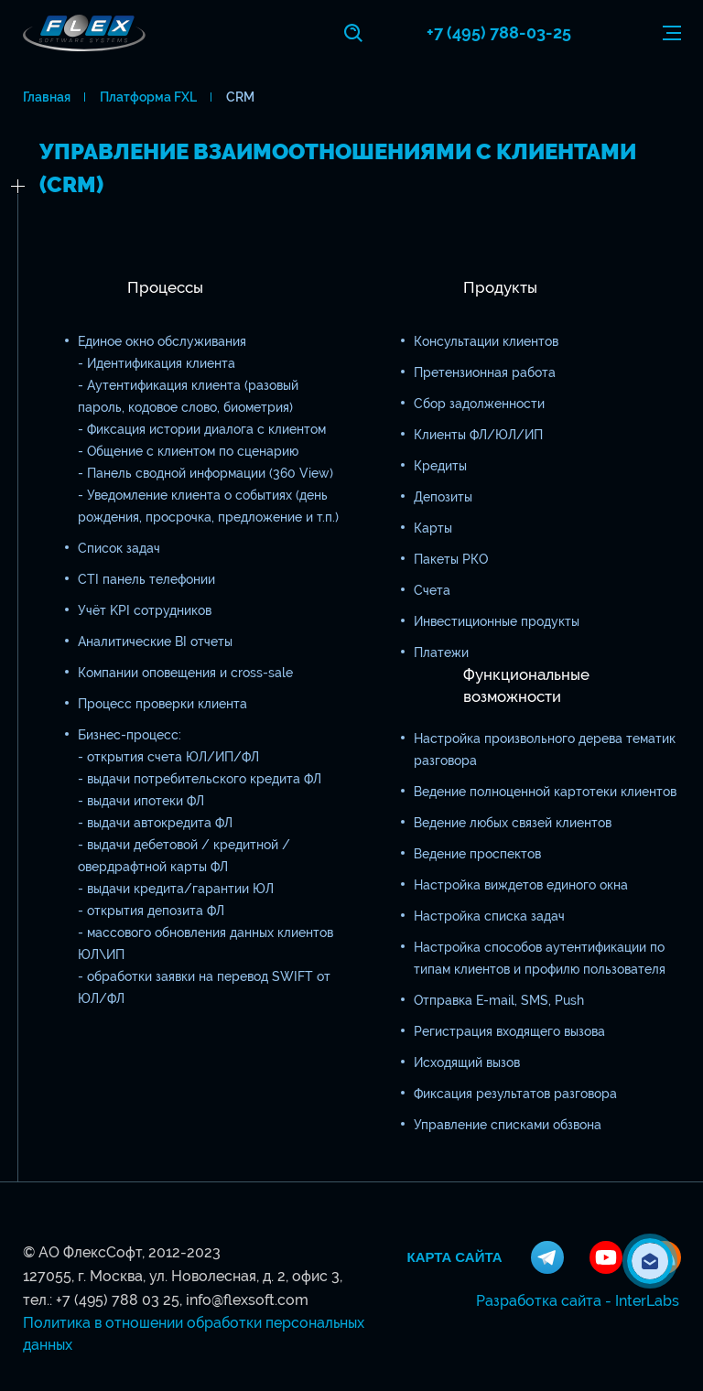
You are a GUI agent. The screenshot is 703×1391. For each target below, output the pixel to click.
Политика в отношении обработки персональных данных (193, 1333)
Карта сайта (455, 1257)
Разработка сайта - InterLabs (577, 1301)
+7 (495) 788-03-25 (499, 32)
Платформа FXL (148, 97)
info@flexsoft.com (247, 1300)
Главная (46, 97)
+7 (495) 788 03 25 (117, 1300)
